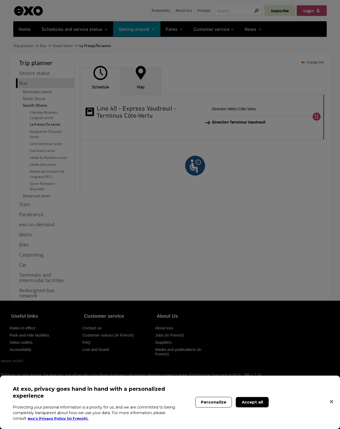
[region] (170, 402)
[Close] (331, 401)
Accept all (252, 402)
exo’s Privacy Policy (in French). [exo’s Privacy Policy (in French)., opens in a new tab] (59, 418)
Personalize (214, 402)
